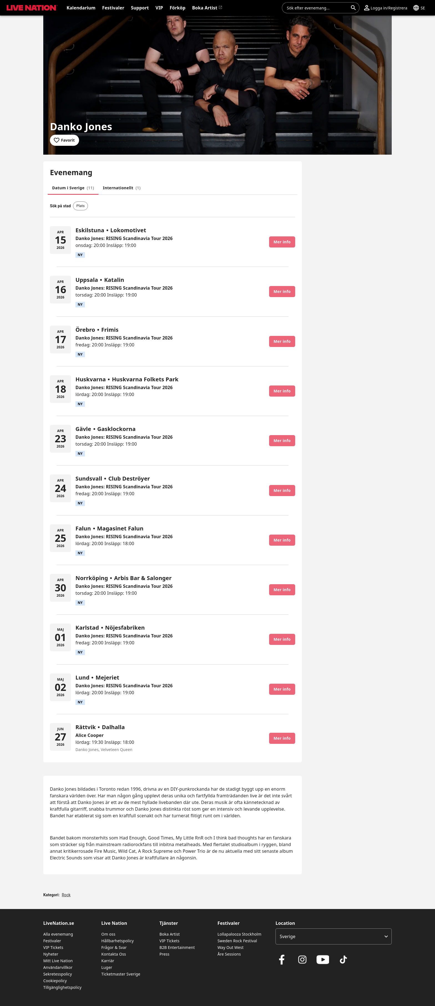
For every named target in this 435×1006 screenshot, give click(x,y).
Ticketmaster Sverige (120, 974)
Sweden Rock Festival (237, 940)
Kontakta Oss (113, 954)
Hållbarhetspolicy (117, 940)
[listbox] (333, 936)
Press (165, 954)
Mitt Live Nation (58, 960)
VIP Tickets (53, 947)
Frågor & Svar (114, 947)
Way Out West (231, 947)
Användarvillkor (57, 967)
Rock (66, 895)
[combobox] (317, 8)
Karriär (107, 960)
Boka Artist (170, 934)
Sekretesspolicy (57, 974)
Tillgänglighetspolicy (62, 987)
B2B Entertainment (177, 947)
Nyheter (50, 954)
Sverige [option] (287, 936)
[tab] (73, 188)
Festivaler (52, 940)
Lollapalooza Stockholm (239, 934)
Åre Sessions (229, 954)
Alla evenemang (58, 934)
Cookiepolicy (55, 980)
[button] (385, 8)
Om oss (108, 934)
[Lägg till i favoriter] (64, 140)
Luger (106, 967)
